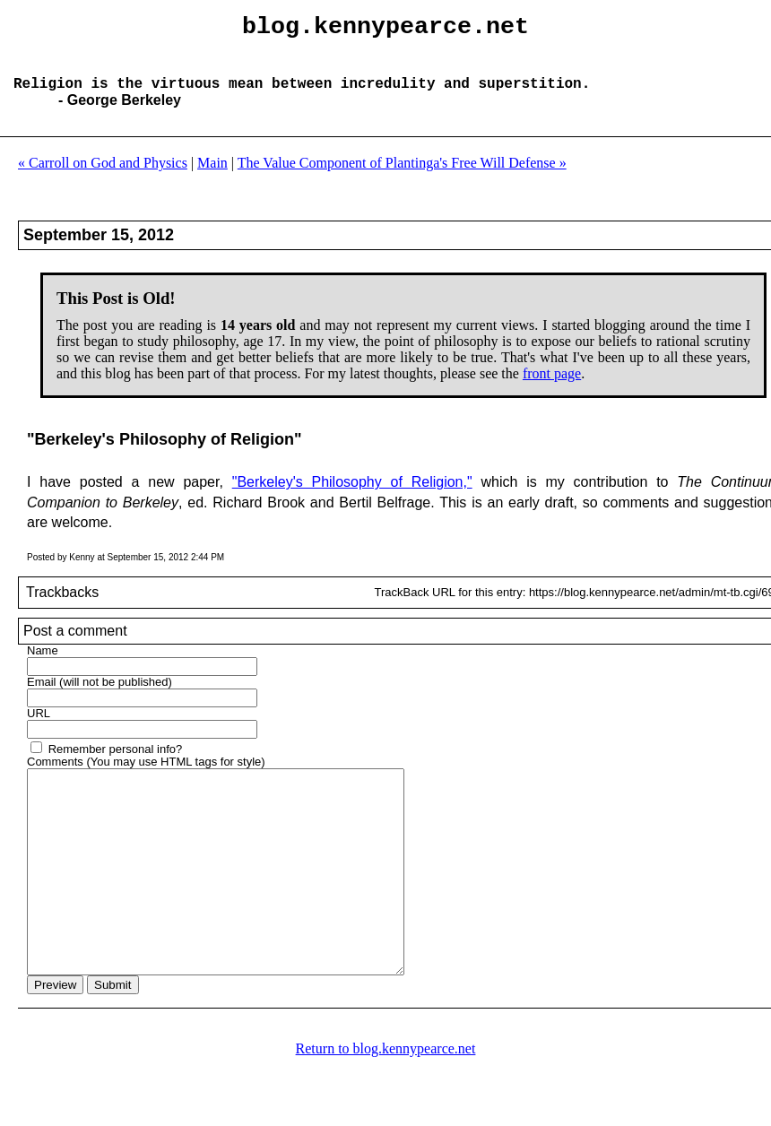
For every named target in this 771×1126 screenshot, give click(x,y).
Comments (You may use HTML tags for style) (146, 776)
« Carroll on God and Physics (102, 177)
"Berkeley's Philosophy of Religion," (352, 496)
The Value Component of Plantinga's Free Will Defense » (402, 177)
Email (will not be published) (99, 696)
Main (212, 177)
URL (38, 727)
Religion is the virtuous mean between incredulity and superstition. (301, 97)
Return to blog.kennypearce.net (386, 1103)
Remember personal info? (115, 763)
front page (552, 387)
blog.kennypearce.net (385, 29)
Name (42, 664)
